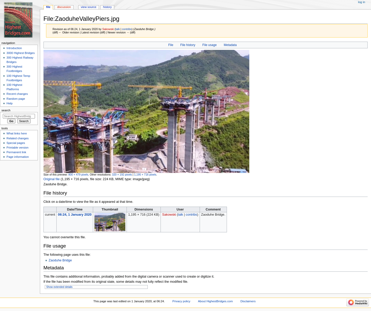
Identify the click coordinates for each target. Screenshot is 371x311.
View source (88, 6)
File (170, 45)
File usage (209, 45)
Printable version (17, 147)
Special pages (15, 142)
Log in (361, 2)
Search (6, 110)
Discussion (64, 6)
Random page (15, 98)
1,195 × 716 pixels (145, 174)
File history (187, 45)
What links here (16, 133)
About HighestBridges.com (215, 301)
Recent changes (17, 93)
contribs (126, 29)
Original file (51, 179)
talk (118, 29)
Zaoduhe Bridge (60, 260)
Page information (17, 156)
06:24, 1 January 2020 (75, 214)
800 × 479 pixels (78, 174)
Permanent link (16, 152)
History (107, 6)
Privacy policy (181, 301)
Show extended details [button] (59, 287)
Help (9, 103)
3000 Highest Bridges (20, 52)
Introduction (14, 48)
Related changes (17, 138)
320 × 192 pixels (122, 174)
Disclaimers (247, 301)
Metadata (230, 45)
